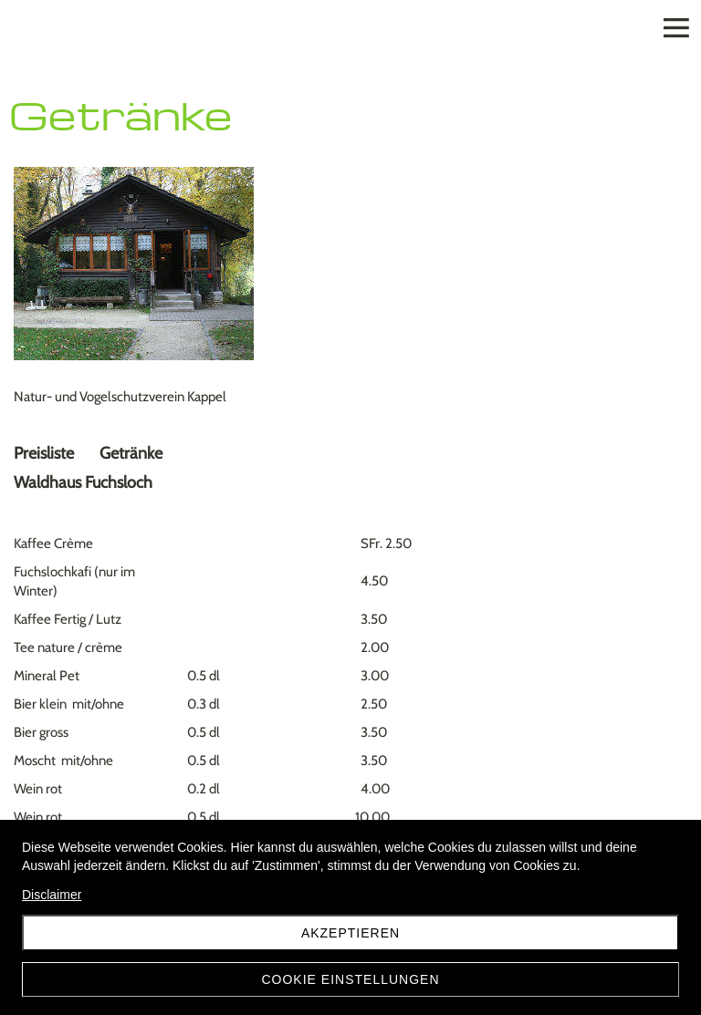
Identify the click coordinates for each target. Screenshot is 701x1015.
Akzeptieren (350, 933)
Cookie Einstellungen (350, 979)
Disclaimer (51, 894)
